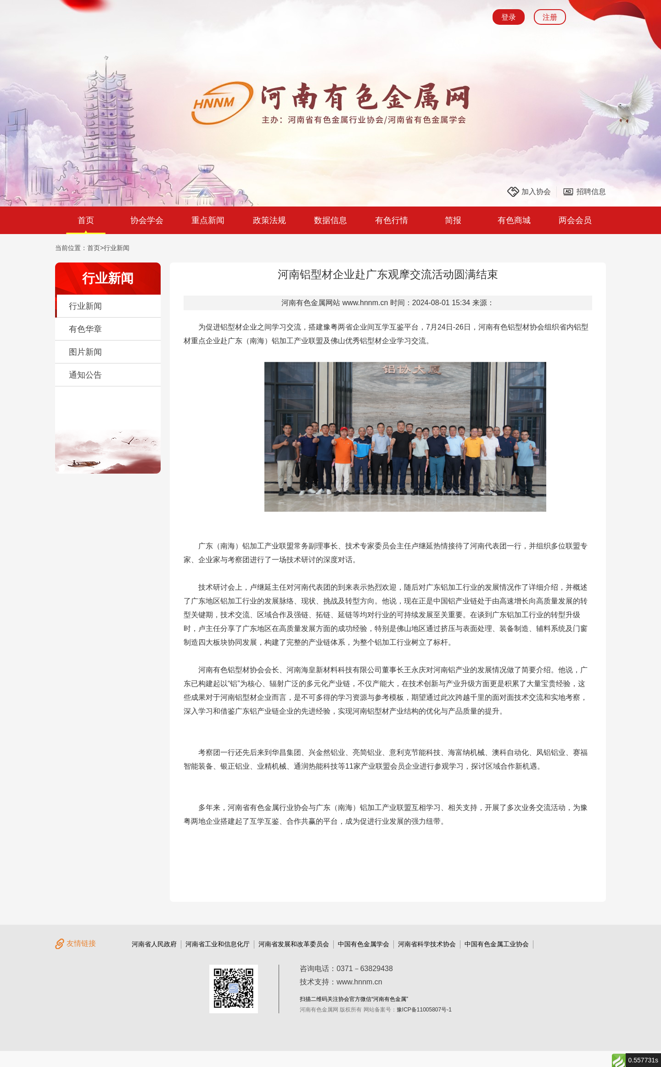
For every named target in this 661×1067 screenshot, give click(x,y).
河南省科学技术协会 (427, 944)
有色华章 (85, 329)
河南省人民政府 (154, 944)
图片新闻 (85, 352)
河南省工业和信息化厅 (217, 944)
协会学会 (146, 220)
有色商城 (514, 220)
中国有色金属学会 (363, 944)
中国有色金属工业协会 (497, 944)
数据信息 (330, 220)
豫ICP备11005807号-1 (424, 1009)
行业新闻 (116, 247)
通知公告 (85, 375)
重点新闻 (207, 220)
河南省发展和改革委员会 (293, 944)
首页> (95, 247)
